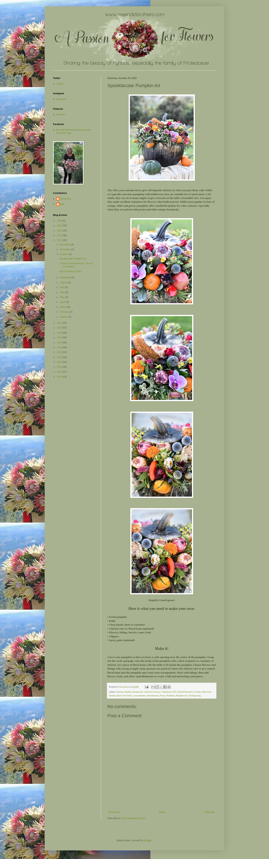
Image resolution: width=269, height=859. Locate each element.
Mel (62, 204)
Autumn (119, 691)
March (63, 306)
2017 (60, 342)
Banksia (128, 691)
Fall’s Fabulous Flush (70, 271)
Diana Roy (65, 198)
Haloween (206, 691)
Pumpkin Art (181, 695)
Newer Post (114, 812)
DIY (174, 691)
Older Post (209, 812)
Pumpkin (170, 695)
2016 (60, 347)
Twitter (59, 83)
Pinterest (60, 114)
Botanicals (138, 691)
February (65, 311)
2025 (60, 225)
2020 (60, 327)
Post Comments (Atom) (133, 818)
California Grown (152, 691)
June (62, 292)
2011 (60, 371)
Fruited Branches (185, 691)
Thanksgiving (194, 695)
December (65, 244)
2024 (60, 230)
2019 (60, 332)
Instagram (61, 99)
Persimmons (152, 695)
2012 (60, 366)
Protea (162, 695)
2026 (60, 220)
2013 (60, 362)
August (64, 282)
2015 (60, 352)
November (65, 249)
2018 (60, 337)
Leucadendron (139, 695)
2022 (60, 240)
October (64, 254)
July (62, 287)
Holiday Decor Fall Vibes (120, 695)
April (63, 301)
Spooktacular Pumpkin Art (72, 258)
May (62, 297)
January (64, 316)
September (65, 277)
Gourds (197, 691)
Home (162, 812)
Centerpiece (166, 691)
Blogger (148, 840)
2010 (60, 376)
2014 (60, 357)
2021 (60, 322)
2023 (60, 235)
